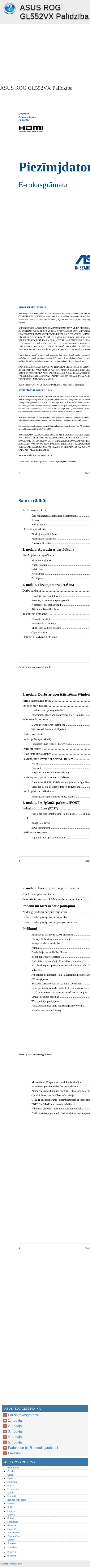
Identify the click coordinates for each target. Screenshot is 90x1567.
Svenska (11, 1543)
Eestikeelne (13, 1489)
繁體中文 (12, 1556)
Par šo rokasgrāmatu (23, 1415)
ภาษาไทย (12, 1547)
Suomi (10, 1492)
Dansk (10, 1475)
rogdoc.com (16, 1564)
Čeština (11, 1471)
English (11, 1485)
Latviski (11, 1514)
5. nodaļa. (15, 1442)
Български (13, 1467)
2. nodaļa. (15, 1426)
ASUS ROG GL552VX (9, 8)
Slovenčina (13, 1532)
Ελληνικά (12, 1482)
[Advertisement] (45, 53)
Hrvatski (11, 1496)
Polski (10, 1518)
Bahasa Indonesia (16, 1500)
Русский (11, 1529)
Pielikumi (14, 1453)
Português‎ (12, 1522)
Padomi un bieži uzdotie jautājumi (33, 1448)
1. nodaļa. (15, 1420)
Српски (11, 1539)
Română (11, 1525)
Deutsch (11, 1478)
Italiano (11, 1503)
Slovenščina (13, 1536)
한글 (9, 1507)
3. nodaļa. (15, 1431)
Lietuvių (11, 1511)
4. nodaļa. (15, 1437)
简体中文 (12, 1552)
